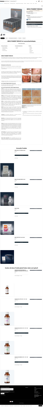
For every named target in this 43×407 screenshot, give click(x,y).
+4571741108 (37, 391)
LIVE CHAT (40, 405)
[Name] (7, 388)
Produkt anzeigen (35, 150)
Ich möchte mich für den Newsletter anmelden (8, 390)
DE (41, 1)
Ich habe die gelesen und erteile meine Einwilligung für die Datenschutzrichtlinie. (8, 392)
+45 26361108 (37, 392)
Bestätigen (2, 393)
